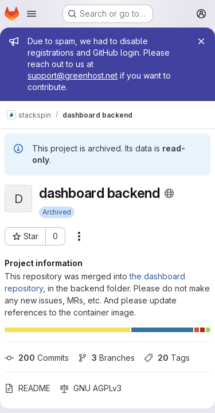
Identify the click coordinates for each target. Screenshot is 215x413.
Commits (37, 358)
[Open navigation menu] (31, 14)
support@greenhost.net (73, 75)
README (27, 388)
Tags (167, 358)
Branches (106, 358)
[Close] (201, 41)
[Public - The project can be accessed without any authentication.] (169, 193)
